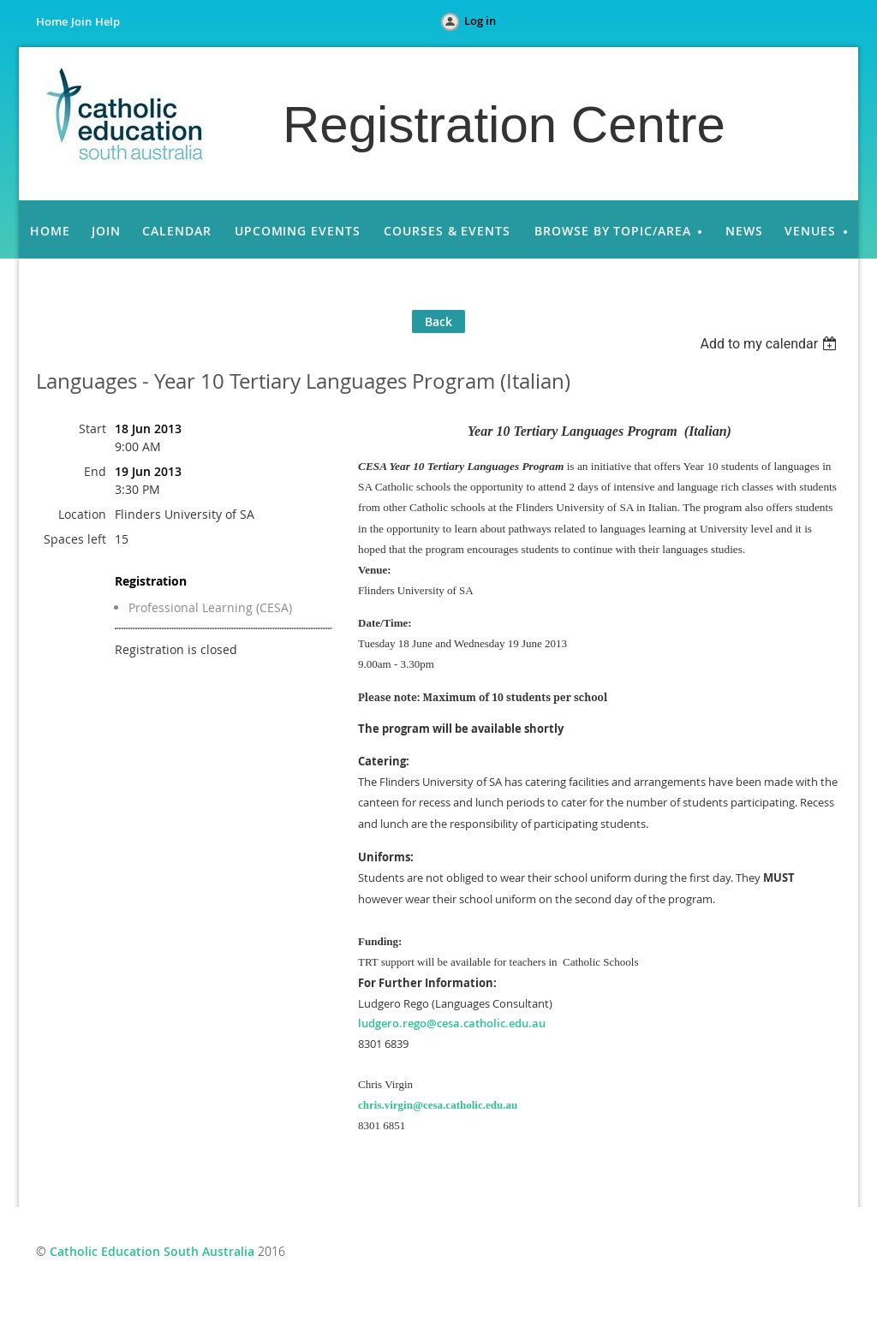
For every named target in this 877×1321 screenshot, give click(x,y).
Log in (480, 20)
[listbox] (770, 343)
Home (52, 21)
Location (82, 514)
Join (81, 21)
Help (107, 21)
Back (438, 321)
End (95, 471)
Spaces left (75, 539)
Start (92, 428)
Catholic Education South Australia (152, 1251)
